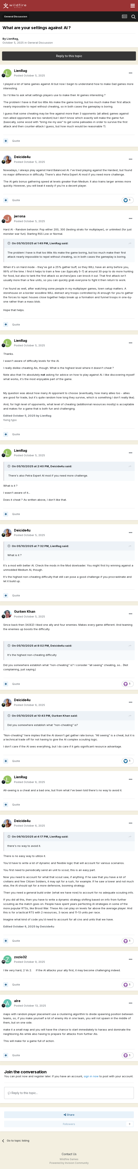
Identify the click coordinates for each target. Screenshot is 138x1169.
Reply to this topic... (23, 1093)
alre (17, 1001)
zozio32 (20, 957)
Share (69, 1115)
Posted (29, 75)
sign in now (91, 1076)
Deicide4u (22, 157)
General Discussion (40, 42)
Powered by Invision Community (69, 1162)
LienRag (12, 38)
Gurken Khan (24, 611)
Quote (16, 140)
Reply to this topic (69, 56)
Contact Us (69, 1154)
